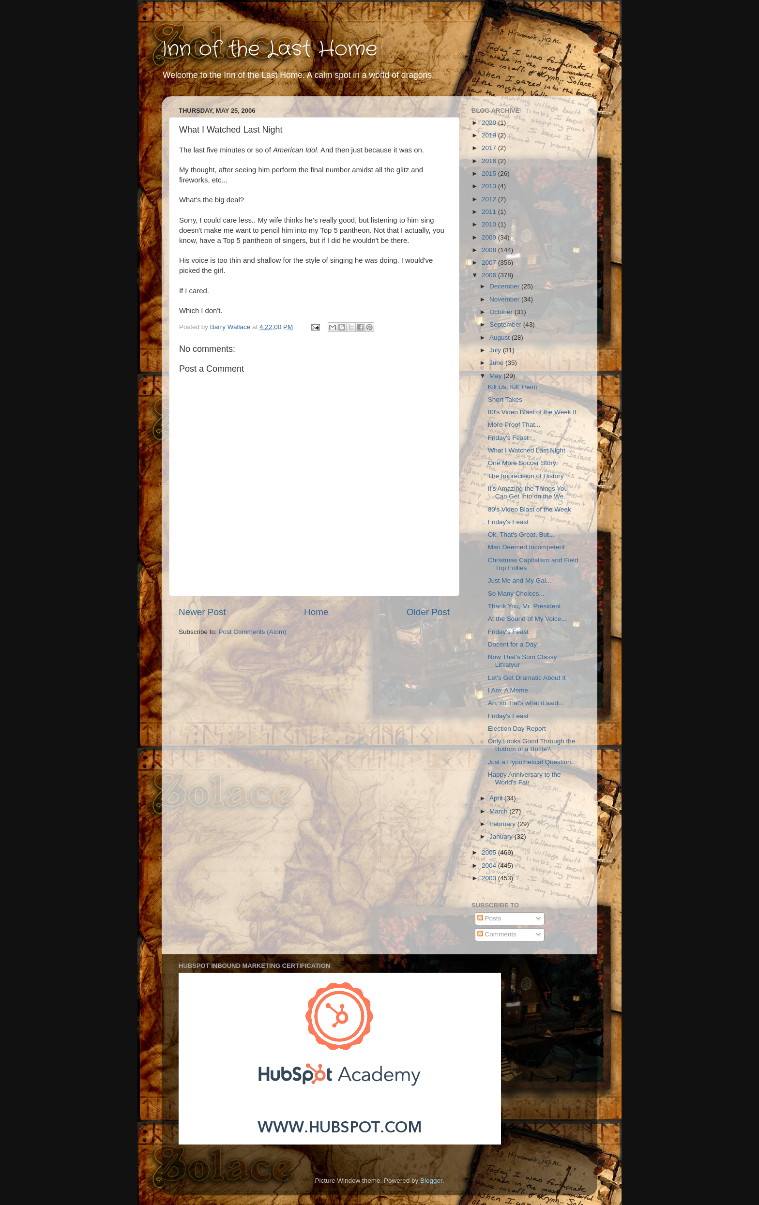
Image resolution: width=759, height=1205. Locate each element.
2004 (490, 865)
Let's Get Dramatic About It (527, 677)
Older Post (428, 612)
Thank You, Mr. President (524, 606)
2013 (490, 186)
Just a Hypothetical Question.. (531, 762)
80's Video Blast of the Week (529, 509)
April (496, 798)
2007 (490, 262)
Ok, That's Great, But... (521, 534)
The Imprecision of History (526, 476)
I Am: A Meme (508, 690)
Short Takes (505, 399)
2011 (490, 211)
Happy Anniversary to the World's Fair (524, 778)
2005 (490, 852)
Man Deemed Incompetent (526, 547)
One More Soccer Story (522, 463)
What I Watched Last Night (526, 450)
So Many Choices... (516, 593)
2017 (490, 147)
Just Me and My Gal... (519, 580)
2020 (490, 122)
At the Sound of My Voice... (527, 618)
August (500, 337)
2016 (490, 161)
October (502, 312)
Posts (489, 918)
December (505, 286)
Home (316, 612)
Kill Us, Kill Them (512, 387)
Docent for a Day (512, 644)
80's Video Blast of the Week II (532, 412)
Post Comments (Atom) (253, 631)
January (502, 836)
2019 (490, 135)
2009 (490, 237)
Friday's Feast (508, 437)
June (497, 362)
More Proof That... (514, 424)
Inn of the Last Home (270, 49)
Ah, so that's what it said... (525, 703)
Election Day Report (517, 728)
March (499, 811)
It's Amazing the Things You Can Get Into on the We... (528, 492)
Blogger (431, 1180)
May (496, 375)
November (505, 299)
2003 (490, 878)
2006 (490, 275)
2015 (490, 173)
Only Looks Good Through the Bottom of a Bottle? (532, 745)
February (503, 824)
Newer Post (202, 612)
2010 (490, 224)
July (496, 350)
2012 (490, 199)
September (506, 324)
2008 (490, 250)
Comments (496, 934)
